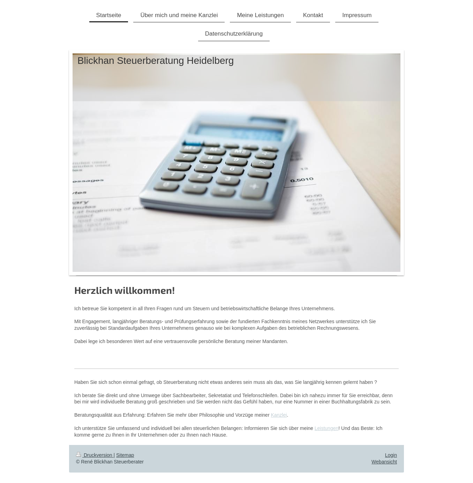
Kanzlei (279, 415)
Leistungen (327, 428)
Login (391, 455)
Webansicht (384, 462)
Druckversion (94, 455)
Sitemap (125, 455)
